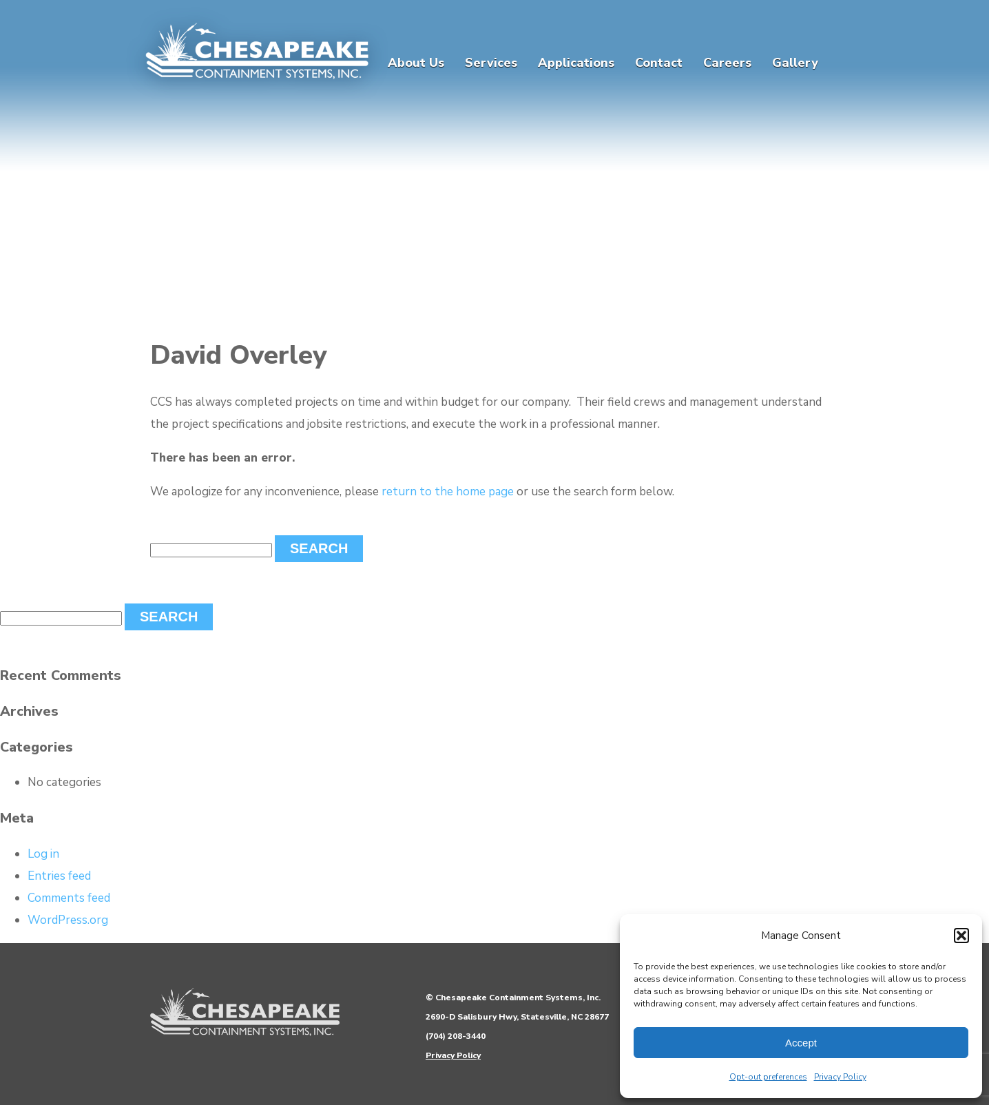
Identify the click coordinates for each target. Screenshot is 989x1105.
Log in (43, 854)
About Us (416, 62)
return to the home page (448, 491)
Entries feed (59, 876)
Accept (801, 1043)
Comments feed (69, 898)
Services (491, 62)
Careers (727, 62)
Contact (659, 62)
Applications (576, 62)
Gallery (795, 62)
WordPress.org (68, 920)
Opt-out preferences (768, 1076)
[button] (961, 935)
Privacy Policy (840, 1076)
